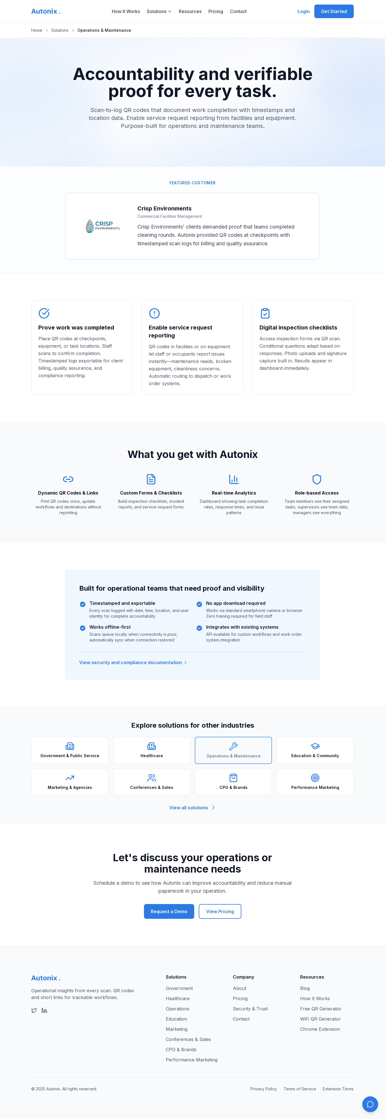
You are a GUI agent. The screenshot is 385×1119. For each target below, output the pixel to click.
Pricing (215, 11)
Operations (177, 1009)
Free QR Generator (321, 1009)
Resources (190, 11)
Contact (238, 11)
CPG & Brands (181, 1049)
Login (304, 11)
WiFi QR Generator (320, 1019)
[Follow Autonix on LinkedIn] (44, 1010)
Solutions (59, 30)
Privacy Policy (263, 1088)
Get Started (334, 11)
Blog (305, 988)
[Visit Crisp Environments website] (102, 226)
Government (179, 988)
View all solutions (192, 807)
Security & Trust (250, 1009)
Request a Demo (169, 911)
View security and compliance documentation (133, 662)
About (239, 988)
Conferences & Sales (188, 1039)
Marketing (176, 1029)
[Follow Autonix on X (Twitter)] (34, 1010)
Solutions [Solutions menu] (159, 11)
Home (36, 30)
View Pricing (220, 911)
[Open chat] (370, 1104)
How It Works (126, 11)
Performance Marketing (191, 1060)
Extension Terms (338, 1088)
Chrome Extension (320, 1029)
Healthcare (178, 998)
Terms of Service (300, 1088)
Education (176, 1019)
